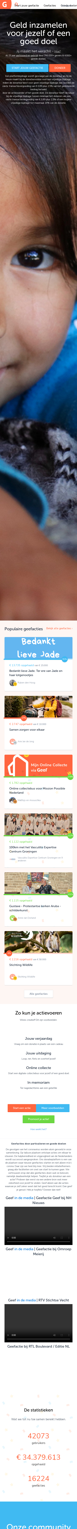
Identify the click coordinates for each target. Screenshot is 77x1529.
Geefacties (50, 5)
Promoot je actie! (38, 1119)
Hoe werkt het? (38, 1129)
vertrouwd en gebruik (27, 55)
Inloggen (66, 5)
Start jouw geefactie (26, 5)
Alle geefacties (39, 993)
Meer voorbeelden (52, 1108)
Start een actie (22, 1108)
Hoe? (57, 51)
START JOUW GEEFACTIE (27, 68)
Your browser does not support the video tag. (38, 1226)
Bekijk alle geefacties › (59, 628)
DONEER (59, 68)
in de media (23, 1198)
